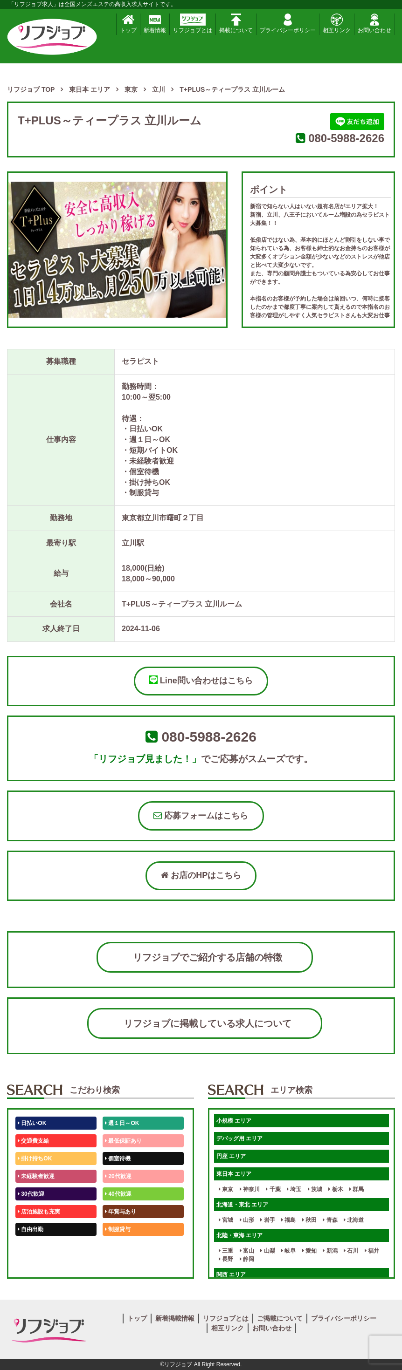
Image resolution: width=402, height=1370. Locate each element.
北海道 (354, 1220)
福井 (372, 1250)
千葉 (273, 1189)
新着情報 (155, 24)
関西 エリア (231, 1274)
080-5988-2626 (346, 138)
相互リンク (337, 24)
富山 (247, 1250)
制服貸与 (118, 1229)
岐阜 (288, 1250)
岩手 (267, 1220)
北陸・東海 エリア (239, 1235)
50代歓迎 (31, 1247)
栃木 (335, 1189)
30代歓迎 (31, 1194)
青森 (330, 1220)
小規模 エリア (233, 1121)
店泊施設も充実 (39, 1211)
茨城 (315, 1189)
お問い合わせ (374, 24)
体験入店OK (35, 1264)
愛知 (309, 1250)
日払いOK (32, 1123)
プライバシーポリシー (288, 24)
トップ (128, 24)
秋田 (309, 1220)
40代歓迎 (118, 1194)
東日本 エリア (233, 1174)
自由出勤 (30, 1229)
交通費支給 (33, 1141)
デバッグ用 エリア (239, 1138)
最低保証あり (123, 1141)
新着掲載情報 (174, 1318)
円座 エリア (231, 1156)
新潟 (330, 1250)
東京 (226, 1189)
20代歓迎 (118, 1176)
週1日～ (116, 1264)
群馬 (356, 1189)
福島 (288, 1220)
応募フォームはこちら (200, 815)
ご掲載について (280, 1318)
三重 (226, 1250)
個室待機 (118, 1158)
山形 (247, 1220)
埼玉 (294, 1189)
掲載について (236, 24)
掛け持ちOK (35, 1158)
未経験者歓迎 (36, 1176)
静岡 (247, 1259)
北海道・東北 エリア (242, 1204)
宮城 (226, 1220)
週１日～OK (122, 1123)
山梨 (267, 1250)
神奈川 (250, 1189)
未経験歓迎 (120, 1247)
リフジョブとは (192, 24)
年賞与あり (120, 1211)
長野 (226, 1259)
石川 (351, 1250)
